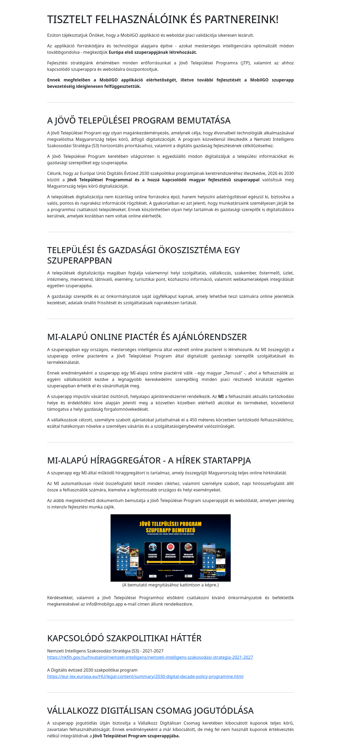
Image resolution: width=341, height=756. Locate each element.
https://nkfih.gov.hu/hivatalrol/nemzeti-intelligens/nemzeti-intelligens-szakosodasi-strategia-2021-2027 (150, 657)
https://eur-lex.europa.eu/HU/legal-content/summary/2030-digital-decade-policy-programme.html (145, 676)
